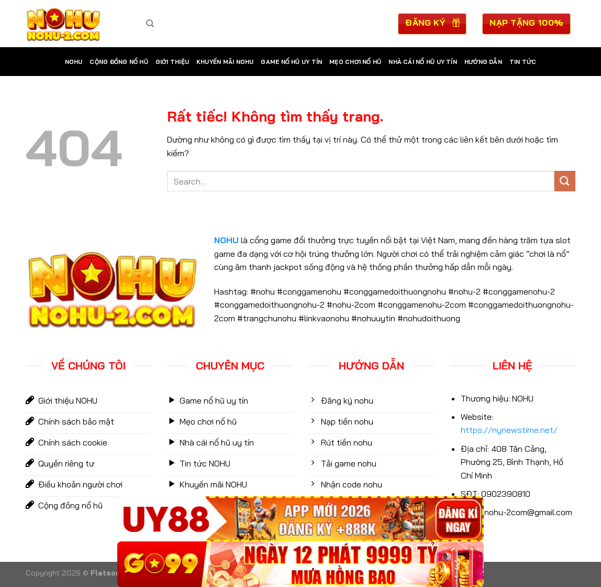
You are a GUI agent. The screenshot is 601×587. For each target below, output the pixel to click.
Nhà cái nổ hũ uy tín (422, 62)
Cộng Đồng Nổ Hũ (119, 62)
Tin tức (523, 62)
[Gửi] (564, 181)
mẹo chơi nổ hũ (355, 62)
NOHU (74, 62)
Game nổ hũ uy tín (291, 62)
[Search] (150, 24)
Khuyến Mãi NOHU (224, 62)
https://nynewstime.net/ (509, 430)
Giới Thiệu (172, 62)
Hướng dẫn (483, 62)
